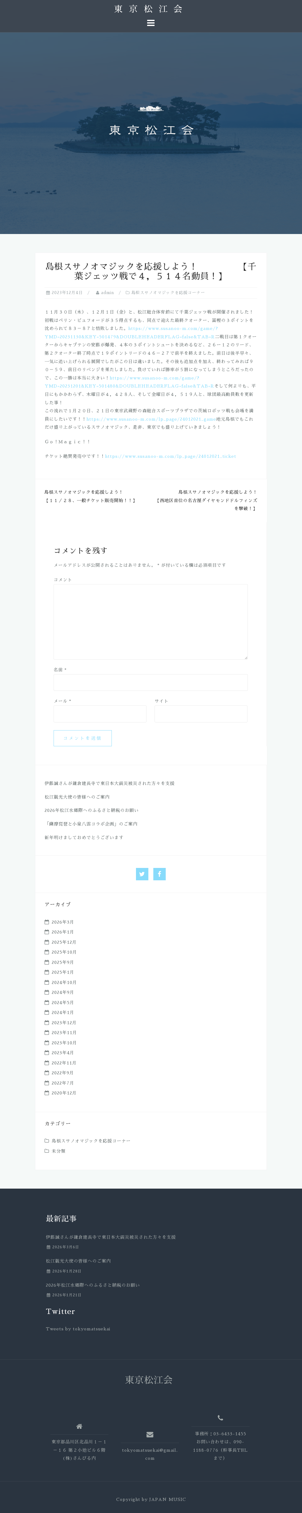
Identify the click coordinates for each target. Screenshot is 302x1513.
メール (62, 701)
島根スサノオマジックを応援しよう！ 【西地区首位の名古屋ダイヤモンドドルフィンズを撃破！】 (222, 500)
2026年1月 (63, 932)
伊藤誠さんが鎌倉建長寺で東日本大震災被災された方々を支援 (110, 783)
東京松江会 (151, 9)
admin (107, 293)
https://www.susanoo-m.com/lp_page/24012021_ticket (170, 456)
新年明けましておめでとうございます (84, 837)
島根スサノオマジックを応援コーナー (168, 293)
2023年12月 (64, 1023)
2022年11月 (64, 1063)
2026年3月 (63, 922)
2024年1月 (63, 1012)
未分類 (59, 1151)
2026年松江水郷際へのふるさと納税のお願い (92, 810)
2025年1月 (63, 972)
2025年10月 (64, 952)
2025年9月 (63, 962)
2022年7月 (63, 1083)
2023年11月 (64, 1032)
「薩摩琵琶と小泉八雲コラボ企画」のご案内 (91, 824)
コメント (63, 580)
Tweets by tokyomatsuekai (78, 1329)
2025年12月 (64, 942)
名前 (60, 670)
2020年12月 (64, 1093)
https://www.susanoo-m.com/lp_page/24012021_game (151, 419)
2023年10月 (64, 1043)
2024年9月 (63, 992)
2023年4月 (63, 1053)
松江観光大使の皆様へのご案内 (77, 797)
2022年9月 (63, 1073)
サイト (162, 701)
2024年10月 (64, 982)
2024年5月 (63, 1002)
